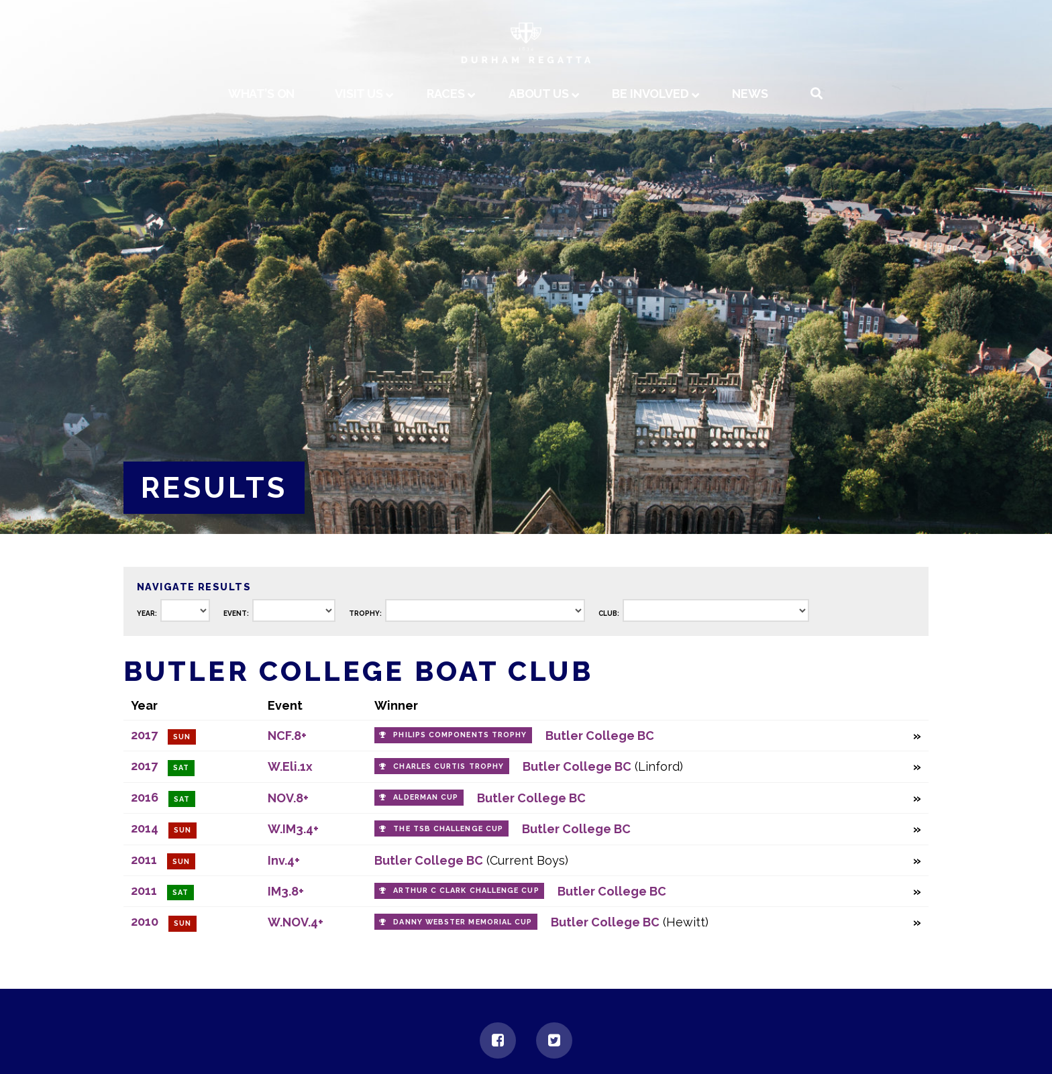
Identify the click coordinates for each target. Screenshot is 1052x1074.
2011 (144, 860)
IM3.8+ (286, 891)
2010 (144, 921)
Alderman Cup (425, 797)
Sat (181, 767)
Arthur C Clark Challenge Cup (466, 890)
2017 (144, 735)
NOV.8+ (288, 798)
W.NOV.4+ (295, 922)
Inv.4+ (284, 860)
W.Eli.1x (290, 766)
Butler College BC (599, 736)
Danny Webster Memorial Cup (462, 922)
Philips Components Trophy (460, 735)
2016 (144, 797)
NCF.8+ (287, 736)
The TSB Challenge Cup (448, 828)
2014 (144, 828)
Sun (182, 737)
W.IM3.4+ (293, 829)
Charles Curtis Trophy (448, 766)
